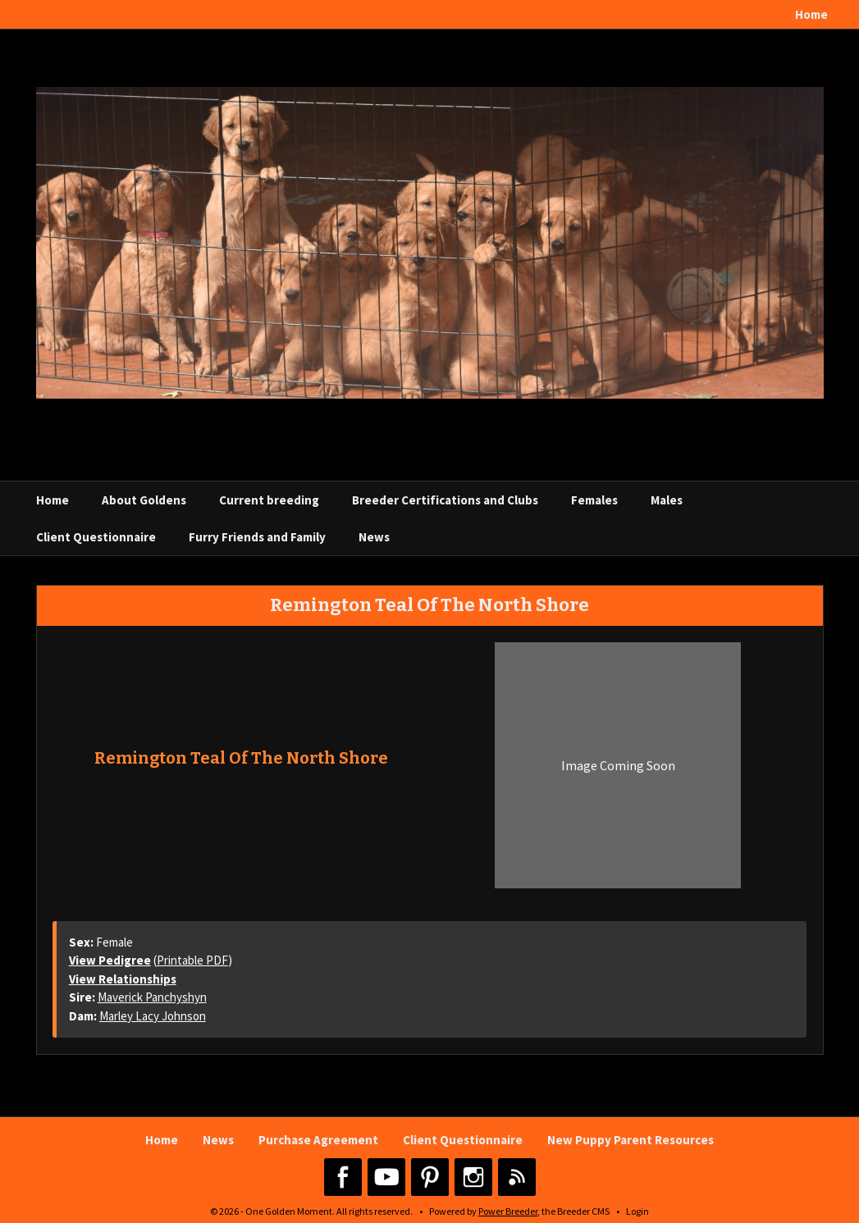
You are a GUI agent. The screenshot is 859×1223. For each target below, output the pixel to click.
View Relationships (122, 979)
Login (637, 1211)
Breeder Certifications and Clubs (445, 500)
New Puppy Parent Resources (630, 1140)
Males (667, 500)
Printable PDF (192, 960)
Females (594, 500)
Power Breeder (507, 1211)
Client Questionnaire (96, 537)
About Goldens (144, 500)
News (374, 537)
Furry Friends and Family (257, 537)
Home (811, 14)
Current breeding (269, 500)
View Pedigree (110, 960)
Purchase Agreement (318, 1140)
